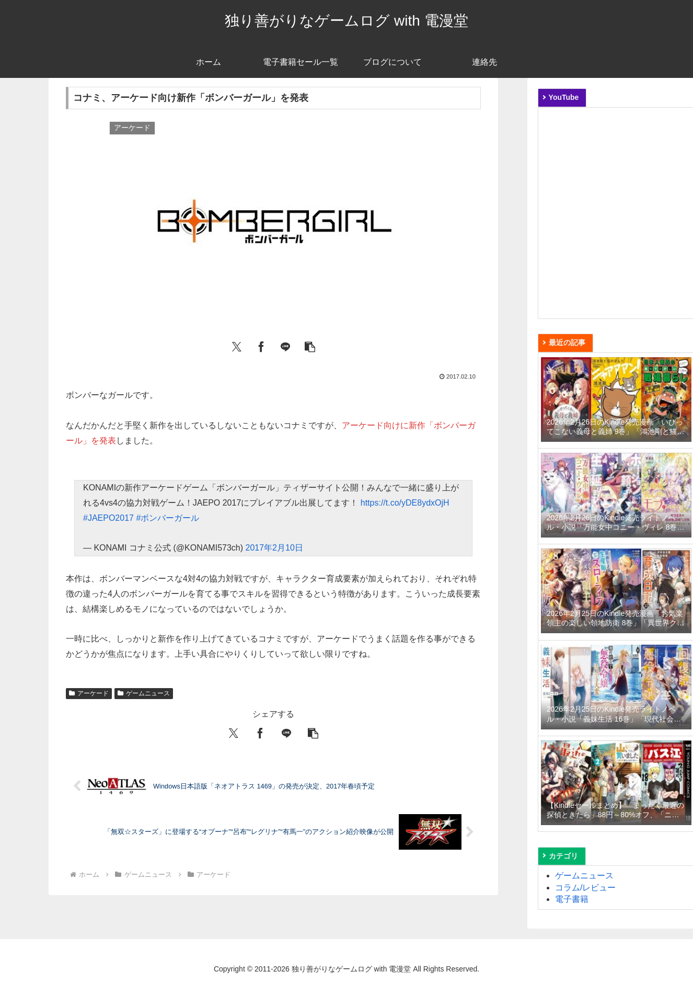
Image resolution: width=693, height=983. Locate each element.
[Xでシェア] (236, 345)
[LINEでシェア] (285, 345)
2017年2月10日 (274, 547)
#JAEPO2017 (108, 517)
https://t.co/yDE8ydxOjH (405, 502)
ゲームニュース (144, 693)
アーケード (89, 693)
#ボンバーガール (167, 517)
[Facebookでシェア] (261, 345)
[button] (309, 345)
